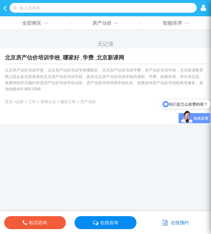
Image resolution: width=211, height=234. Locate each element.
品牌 (20, 101)
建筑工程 (68, 101)
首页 (9, 101)
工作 (32, 101)
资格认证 (48, 101)
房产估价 (88, 101)
